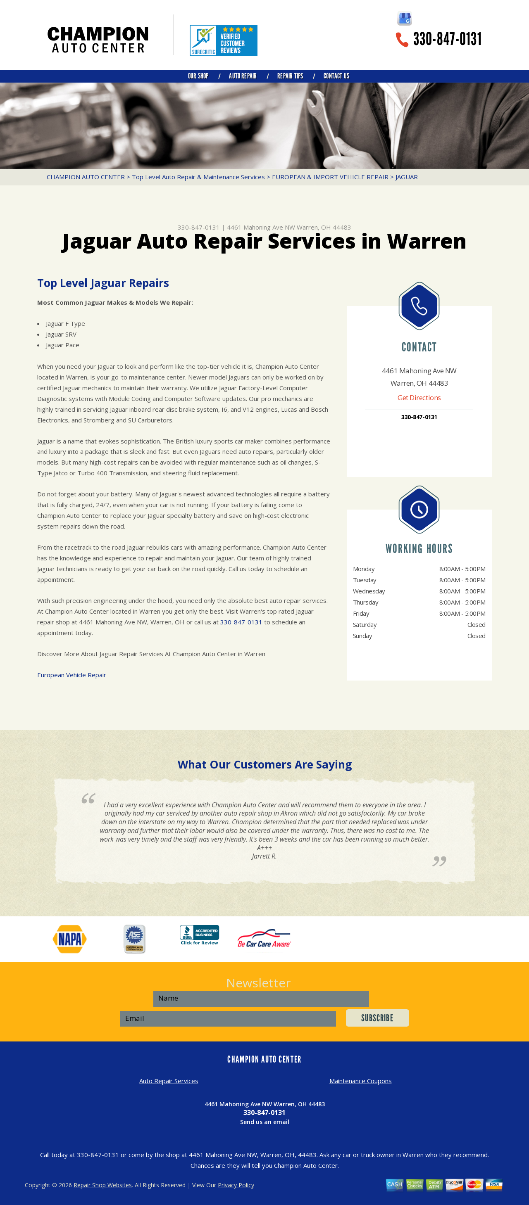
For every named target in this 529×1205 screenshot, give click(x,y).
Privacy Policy (236, 1185)
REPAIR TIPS (290, 76)
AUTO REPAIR (243, 76)
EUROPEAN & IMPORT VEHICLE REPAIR (330, 177)
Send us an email (264, 1122)
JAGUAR (407, 177)
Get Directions (419, 397)
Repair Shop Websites (103, 1185)
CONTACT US (336, 76)
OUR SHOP (198, 76)
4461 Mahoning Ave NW (261, 227)
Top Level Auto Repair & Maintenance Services (198, 177)
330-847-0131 (447, 39)
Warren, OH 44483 (324, 227)
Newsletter (258, 982)
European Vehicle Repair (71, 675)
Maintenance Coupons (360, 1081)
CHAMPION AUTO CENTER (86, 177)
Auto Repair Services (168, 1081)
